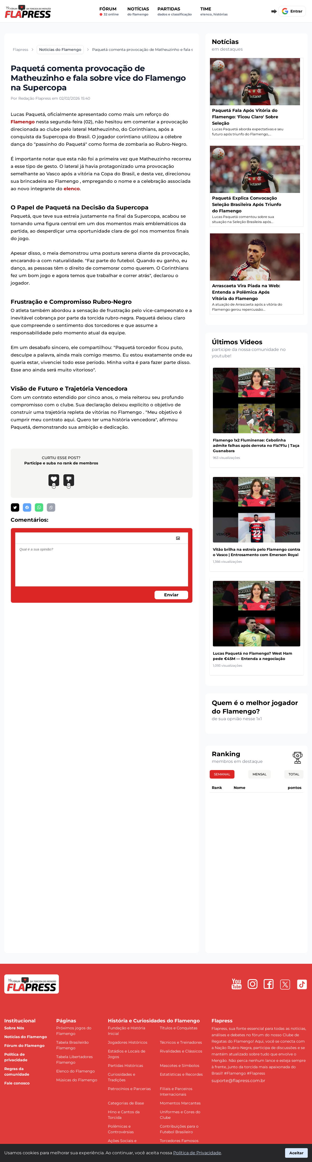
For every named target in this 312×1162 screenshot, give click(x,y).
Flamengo (23, 121)
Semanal (222, 774)
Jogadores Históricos (127, 1042)
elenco (72, 188)
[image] (178, 538)
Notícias (138, 11)
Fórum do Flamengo (24, 1045)
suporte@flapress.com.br (238, 1080)
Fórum (109, 11)
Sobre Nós (14, 1028)
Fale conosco (17, 1083)
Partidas (174, 11)
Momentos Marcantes (180, 1103)
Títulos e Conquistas (178, 1028)
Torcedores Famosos (179, 1140)
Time (214, 11)
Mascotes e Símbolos (179, 1065)
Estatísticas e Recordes (181, 1074)
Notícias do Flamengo (25, 1036)
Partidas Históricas (125, 1065)
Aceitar (296, 1153)
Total (294, 774)
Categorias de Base (126, 1103)
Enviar (171, 594)
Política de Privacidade (197, 1152)
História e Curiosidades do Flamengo (154, 1021)
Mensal (259, 774)
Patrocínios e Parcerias (129, 1088)
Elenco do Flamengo (75, 1071)
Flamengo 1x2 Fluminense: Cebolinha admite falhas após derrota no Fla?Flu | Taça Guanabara (256, 445)
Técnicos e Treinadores (181, 1042)
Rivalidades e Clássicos (181, 1051)
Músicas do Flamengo (76, 1080)
